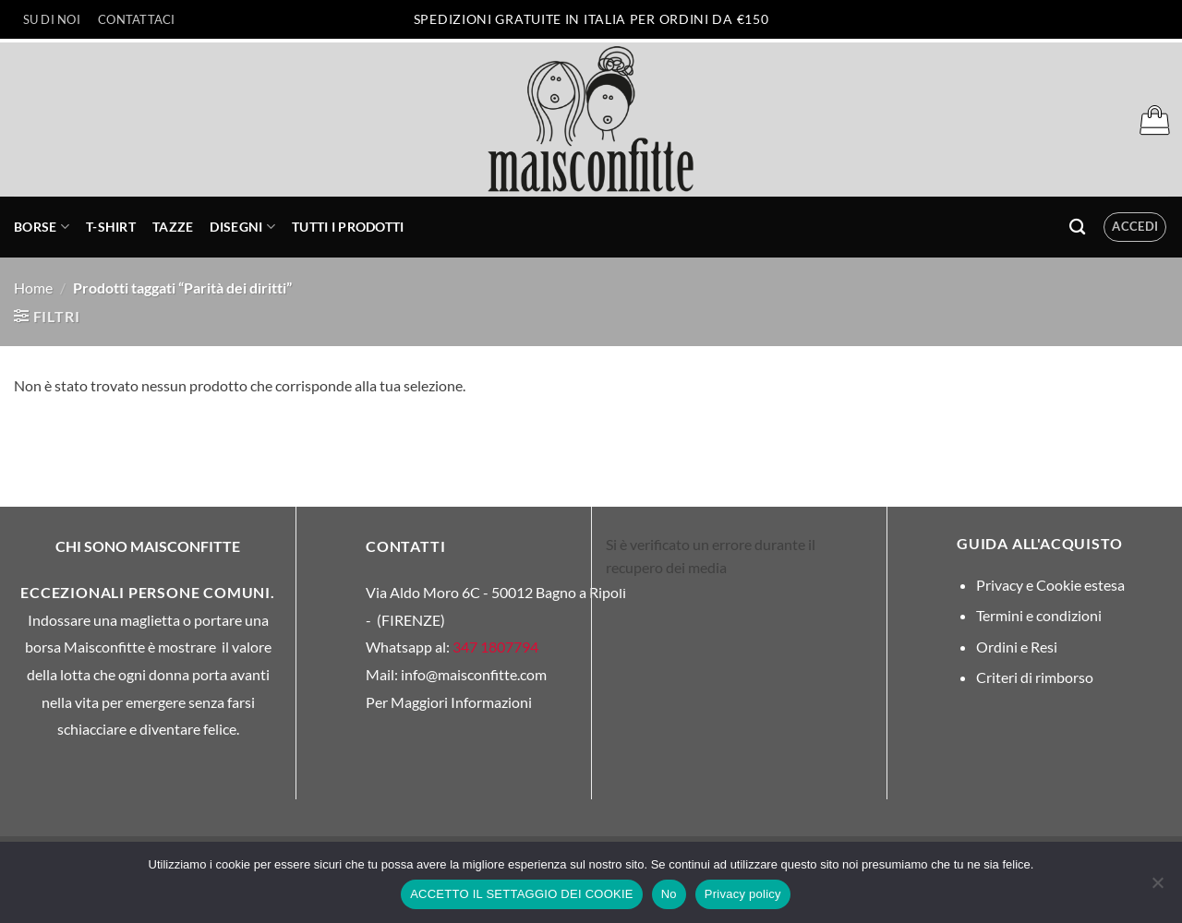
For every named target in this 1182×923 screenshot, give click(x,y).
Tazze (172, 226)
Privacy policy (743, 894)
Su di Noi (51, 19)
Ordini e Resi (1016, 646)
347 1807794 (495, 646)
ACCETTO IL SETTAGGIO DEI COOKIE (521, 894)
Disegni (242, 226)
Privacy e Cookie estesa (1050, 584)
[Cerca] (1077, 227)
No (669, 894)
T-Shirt (111, 226)
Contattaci (136, 19)
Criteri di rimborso (1034, 677)
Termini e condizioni (1039, 615)
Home (33, 287)
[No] (1157, 888)
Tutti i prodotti (348, 226)
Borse (41, 226)
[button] (1154, 120)
